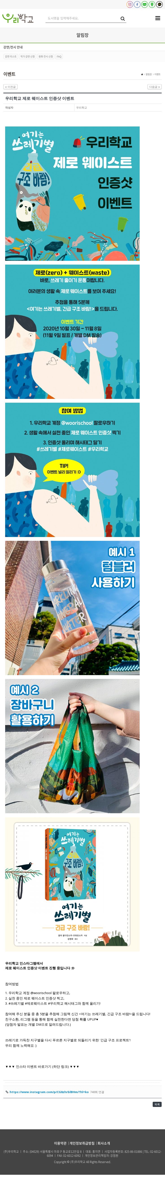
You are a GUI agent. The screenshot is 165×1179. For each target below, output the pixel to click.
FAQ (59, 56)
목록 (156, 1107)
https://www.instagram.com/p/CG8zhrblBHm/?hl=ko (49, 1094)
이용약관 (60, 1147)
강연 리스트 (11, 56)
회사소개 (104, 1147)
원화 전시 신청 (46, 56)
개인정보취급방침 (82, 1147)
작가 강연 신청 (27, 56)
